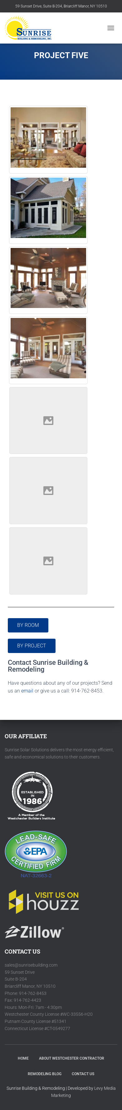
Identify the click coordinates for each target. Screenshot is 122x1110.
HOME (23, 1058)
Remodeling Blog (44, 1074)
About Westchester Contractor (71, 1058)
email (27, 691)
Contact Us (83, 1074)
